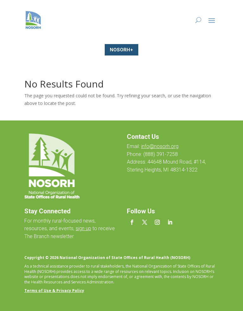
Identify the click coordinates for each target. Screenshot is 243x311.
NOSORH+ (121, 49)
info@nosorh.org (159, 146)
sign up (83, 228)
